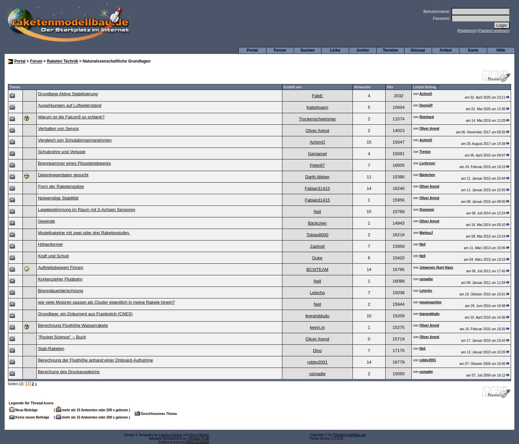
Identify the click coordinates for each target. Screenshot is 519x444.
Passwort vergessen (494, 30)
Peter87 (317, 165)
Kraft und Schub (53, 255)
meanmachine (430, 302)
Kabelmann (317, 107)
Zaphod (317, 246)
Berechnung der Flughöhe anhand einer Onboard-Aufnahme (95, 360)
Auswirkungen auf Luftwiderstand (70, 105)
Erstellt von (293, 87)
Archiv (362, 50)
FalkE (317, 95)
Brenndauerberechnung (60, 290)
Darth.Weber (317, 176)
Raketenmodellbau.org (349, 435)
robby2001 (317, 362)
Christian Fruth (198, 438)
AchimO (425, 94)
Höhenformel (50, 244)
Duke (317, 257)
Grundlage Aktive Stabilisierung (68, 93)
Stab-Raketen (51, 348)
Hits (390, 87)
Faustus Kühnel (170, 435)
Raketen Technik (62, 61)
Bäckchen (427, 175)
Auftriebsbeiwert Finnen (60, 267)
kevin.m (317, 327)
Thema (15, 87)
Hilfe (500, 50)
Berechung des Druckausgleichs (69, 371)
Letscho (317, 292)
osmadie (426, 279)
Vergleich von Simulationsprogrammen (75, 140)
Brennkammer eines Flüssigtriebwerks (74, 163)
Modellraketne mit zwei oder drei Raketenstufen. (84, 232)
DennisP (426, 105)
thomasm (426, 209)
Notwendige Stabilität (58, 198)
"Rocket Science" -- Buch (62, 336)
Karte (473, 50)
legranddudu (317, 315)
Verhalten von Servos (58, 128)
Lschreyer (427, 163)
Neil (317, 211)
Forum (280, 50)
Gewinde (46, 221)
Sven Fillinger (199, 435)
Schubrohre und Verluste (61, 151)
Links (335, 50)
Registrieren (467, 30)
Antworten (362, 87)
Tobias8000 (318, 234)
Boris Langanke (198, 442)
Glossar (417, 50)
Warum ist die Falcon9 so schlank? (71, 116)
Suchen (308, 50)
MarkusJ (426, 233)
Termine (390, 50)
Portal (252, 50)
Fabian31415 (317, 188)
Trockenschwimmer (317, 118)
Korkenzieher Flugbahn (60, 279)
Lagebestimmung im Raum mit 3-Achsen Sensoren (86, 209)
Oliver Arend (317, 130)
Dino (317, 350)
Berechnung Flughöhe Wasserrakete (73, 325)
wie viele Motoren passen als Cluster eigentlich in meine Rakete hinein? (106, 302)
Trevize (425, 152)
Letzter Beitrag (426, 87)
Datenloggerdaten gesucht (63, 174)
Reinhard (426, 117)
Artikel (445, 50)
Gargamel (317, 153)
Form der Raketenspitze (61, 186)
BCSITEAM (317, 269)
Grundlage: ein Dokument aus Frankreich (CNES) (85, 313)
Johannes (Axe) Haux (436, 267)
